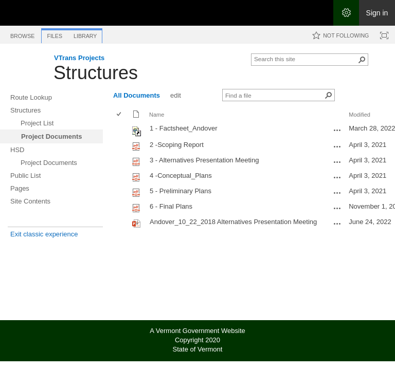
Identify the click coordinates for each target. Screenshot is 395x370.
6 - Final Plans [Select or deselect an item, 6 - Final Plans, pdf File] (171, 206)
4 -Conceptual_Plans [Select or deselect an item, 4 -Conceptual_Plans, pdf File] (181, 175)
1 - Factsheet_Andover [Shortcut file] (184, 128)
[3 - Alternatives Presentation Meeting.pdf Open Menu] (337, 162)
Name (156, 115)
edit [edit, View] (175, 95)
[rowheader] (121, 130)
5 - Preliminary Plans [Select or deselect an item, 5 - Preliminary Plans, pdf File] (180, 191)
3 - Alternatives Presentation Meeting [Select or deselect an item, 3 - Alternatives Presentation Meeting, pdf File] (204, 160)
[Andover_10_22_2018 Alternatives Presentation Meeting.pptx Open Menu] (337, 223)
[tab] (22, 34)
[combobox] (305, 58)
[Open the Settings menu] (346, 13)
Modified (359, 115)
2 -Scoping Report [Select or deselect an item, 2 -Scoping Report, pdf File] (177, 145)
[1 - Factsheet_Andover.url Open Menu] (337, 130)
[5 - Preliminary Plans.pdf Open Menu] (337, 193)
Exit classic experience (44, 234)
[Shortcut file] (137, 134)
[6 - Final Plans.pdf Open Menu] (337, 208)
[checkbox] (119, 114)
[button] (362, 59)
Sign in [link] (377, 13)
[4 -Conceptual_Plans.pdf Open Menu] (337, 177)
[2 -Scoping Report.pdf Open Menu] (337, 146)
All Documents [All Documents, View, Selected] (136, 95)
